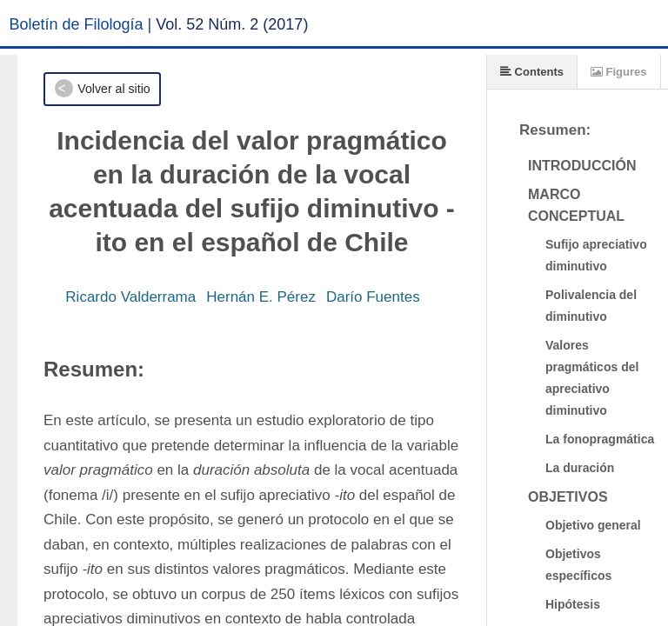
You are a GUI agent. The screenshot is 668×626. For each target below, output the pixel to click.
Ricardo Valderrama (130, 297)
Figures (619, 71)
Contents (532, 71)
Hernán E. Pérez (261, 297)
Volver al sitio (113, 89)
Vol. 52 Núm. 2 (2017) (232, 24)
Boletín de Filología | (81, 24)
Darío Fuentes (373, 297)
